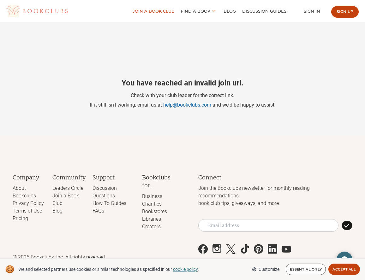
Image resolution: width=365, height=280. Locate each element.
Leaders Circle (67, 188)
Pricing (20, 218)
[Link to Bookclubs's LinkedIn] (272, 249)
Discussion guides (264, 11)
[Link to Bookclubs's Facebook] (203, 249)
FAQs (98, 211)
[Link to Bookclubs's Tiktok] (244, 249)
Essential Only (306, 269)
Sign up (345, 11)
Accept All (344, 269)
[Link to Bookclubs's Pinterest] (258, 249)
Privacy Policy (28, 203)
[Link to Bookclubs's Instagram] (217, 249)
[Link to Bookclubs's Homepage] (37, 11)
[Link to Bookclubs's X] (231, 249)
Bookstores (154, 211)
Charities (152, 204)
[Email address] (268, 225)
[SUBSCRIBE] (347, 225)
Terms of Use (27, 211)
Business (152, 196)
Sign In (312, 11)
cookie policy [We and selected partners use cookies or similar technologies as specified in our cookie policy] (185, 269)
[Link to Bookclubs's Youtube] (286, 249)
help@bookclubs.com (187, 105)
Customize (265, 269)
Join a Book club (154, 11)
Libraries (151, 219)
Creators (151, 227)
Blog (230, 11)
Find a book (195, 11)
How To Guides (109, 203)
